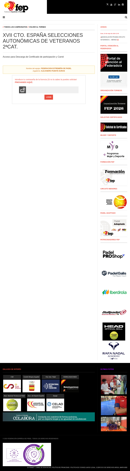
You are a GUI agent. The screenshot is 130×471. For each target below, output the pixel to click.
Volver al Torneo (37, 27)
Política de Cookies (78, 467)
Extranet (31, 467)
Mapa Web (123, 467)
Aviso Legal (90, 467)
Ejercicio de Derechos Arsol (107, 467)
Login (48, 97)
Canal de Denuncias (43, 467)
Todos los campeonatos (15, 27)
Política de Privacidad (60, 467)
